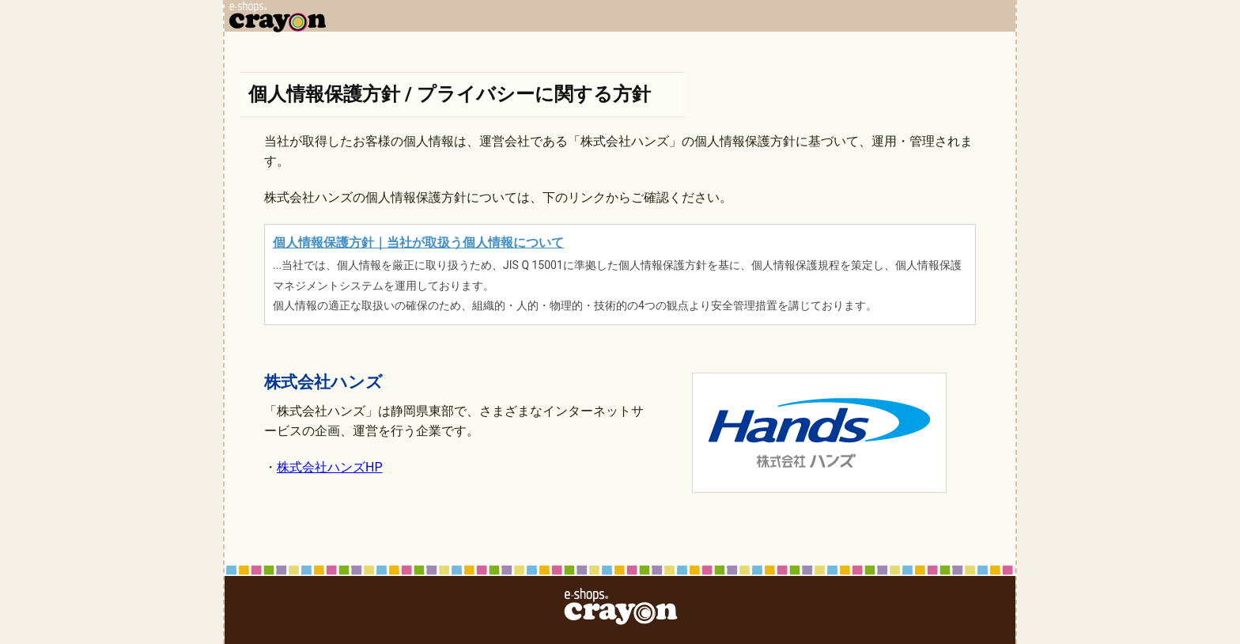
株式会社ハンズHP (330, 467)
